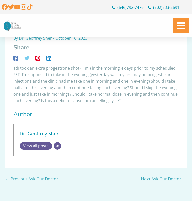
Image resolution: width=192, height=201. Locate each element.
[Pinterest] (38, 58)
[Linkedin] (49, 58)
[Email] (57, 146)
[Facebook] (16, 58)
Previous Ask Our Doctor (32, 179)
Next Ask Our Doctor (163, 179)
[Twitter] (27, 58)
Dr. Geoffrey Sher (39, 133)
